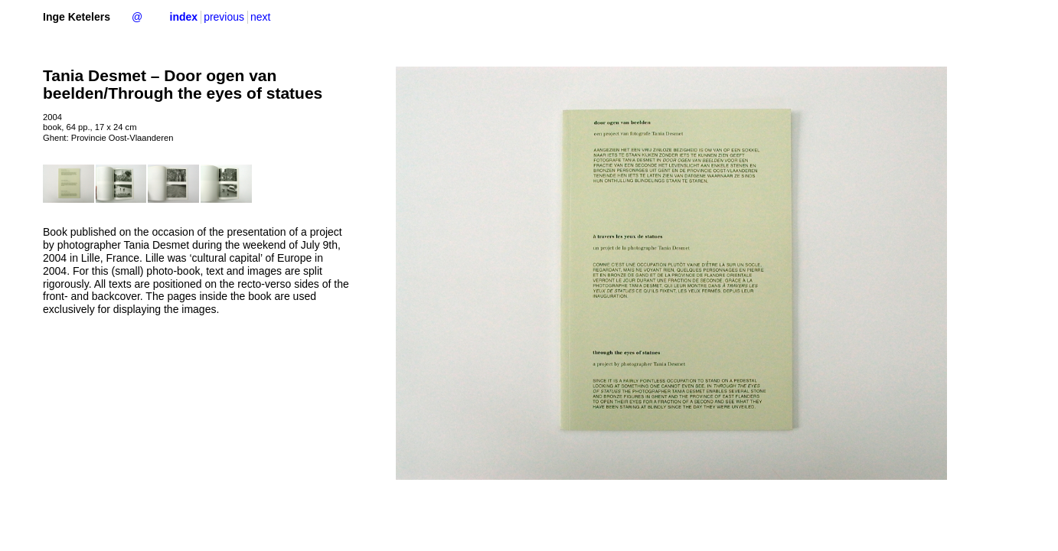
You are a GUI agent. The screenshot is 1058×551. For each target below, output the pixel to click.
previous (224, 17)
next (260, 17)
